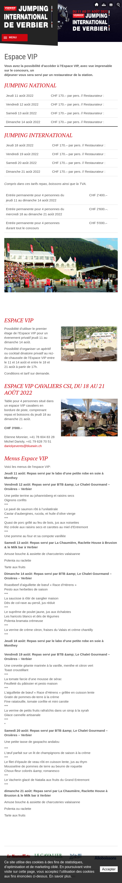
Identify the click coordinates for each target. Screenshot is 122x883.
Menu (9, 37)
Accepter (109, 869)
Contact (111, 4)
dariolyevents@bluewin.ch (23, 446)
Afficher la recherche (118, 4)
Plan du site (103, 4)
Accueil (96, 4)
